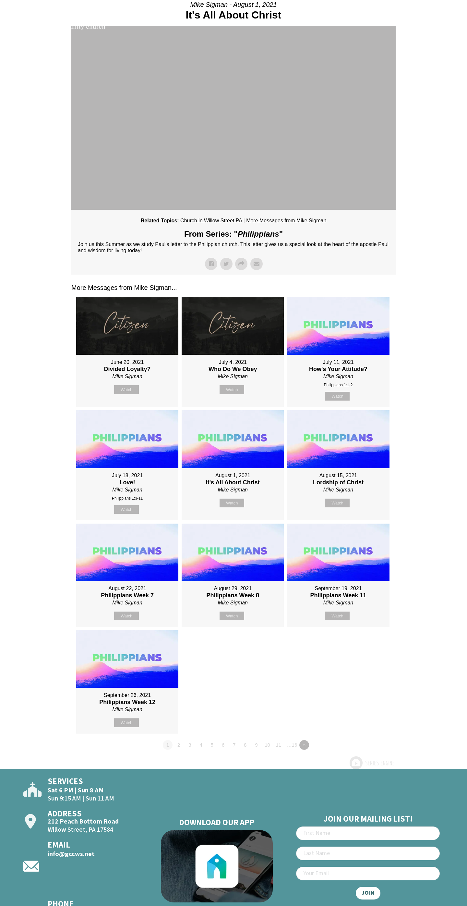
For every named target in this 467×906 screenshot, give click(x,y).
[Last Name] (368, 853)
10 (267, 745)
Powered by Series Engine (372, 762)
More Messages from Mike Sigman (286, 220)
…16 (292, 745)
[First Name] (368, 833)
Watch (126, 389)
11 (278, 745)
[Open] (448, 23)
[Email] (368, 873)
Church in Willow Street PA (211, 220)
